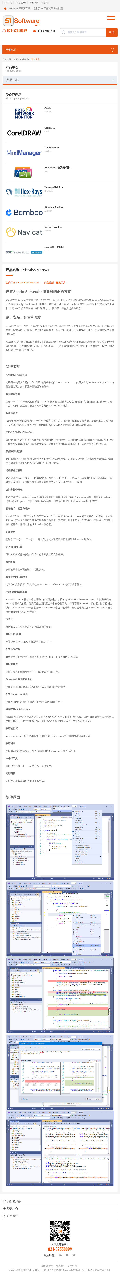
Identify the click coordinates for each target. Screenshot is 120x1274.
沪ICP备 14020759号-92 (98, 1270)
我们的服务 (21, 2)
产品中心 (8, 2)
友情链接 (72, 1266)
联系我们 (45, 2)
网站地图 (60, 1266)
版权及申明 (47, 1266)
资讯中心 (34, 2)
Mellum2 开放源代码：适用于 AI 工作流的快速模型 (36, 8)
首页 (15, 59)
